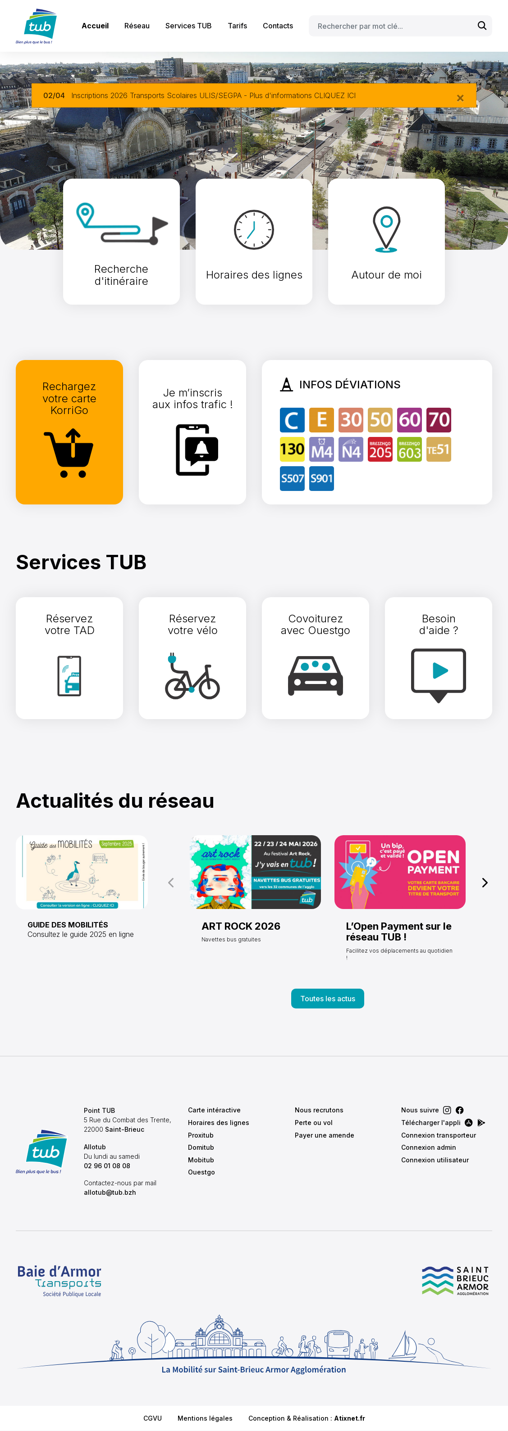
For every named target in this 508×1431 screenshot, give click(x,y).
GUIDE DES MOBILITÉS (67, 924)
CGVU (152, 1418)
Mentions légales (205, 1418)
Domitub (201, 1147)
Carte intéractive (214, 1110)
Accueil (95, 25)
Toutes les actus (327, 998)
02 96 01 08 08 (107, 1166)
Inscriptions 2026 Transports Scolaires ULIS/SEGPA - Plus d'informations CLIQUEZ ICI (213, 95)
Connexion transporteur (438, 1135)
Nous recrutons (319, 1110)
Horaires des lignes (218, 1122)
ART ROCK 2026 (240, 926)
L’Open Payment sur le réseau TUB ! (399, 931)
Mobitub (201, 1160)
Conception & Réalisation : (306, 1418)
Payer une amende (324, 1135)
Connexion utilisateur (435, 1160)
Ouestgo (201, 1172)
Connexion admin (428, 1147)
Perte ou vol (314, 1122)
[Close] (460, 97)
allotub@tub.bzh (110, 1192)
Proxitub (201, 1135)
